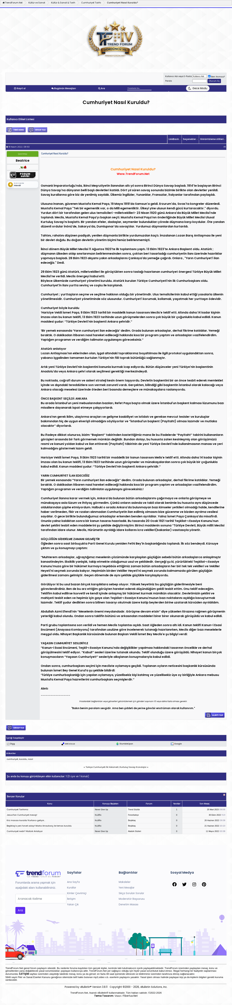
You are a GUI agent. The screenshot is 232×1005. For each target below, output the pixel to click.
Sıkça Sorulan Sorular (131, 893)
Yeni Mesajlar (126, 887)
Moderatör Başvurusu (132, 899)
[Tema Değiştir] (198, 88)
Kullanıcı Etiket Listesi (20, 119)
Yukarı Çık (73, 904)
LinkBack (174, 139)
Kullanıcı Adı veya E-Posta (178, 76)
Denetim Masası (128, 904)
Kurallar (71, 887)
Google (178, 743)
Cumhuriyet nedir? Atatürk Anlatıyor (25, 831)
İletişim (71, 899)
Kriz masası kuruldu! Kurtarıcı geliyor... (26, 820)
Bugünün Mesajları (65, 88)
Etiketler (11, 753)
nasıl (30, 759)
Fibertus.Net (130, 996)
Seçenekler (189, 139)
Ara (103, 88)
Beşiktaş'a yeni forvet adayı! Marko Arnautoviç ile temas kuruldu (39, 825)
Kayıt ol (21, 88)
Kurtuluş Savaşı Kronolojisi (133, 767)
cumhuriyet (12, 759)
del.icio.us (70, 743)
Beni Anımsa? (216, 76)
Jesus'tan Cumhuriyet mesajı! (22, 814)
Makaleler (124, 882)
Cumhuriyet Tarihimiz (17, 809)
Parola (168, 80)
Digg (12, 743)
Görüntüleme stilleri (211, 139)
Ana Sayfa (73, 882)
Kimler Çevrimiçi (76, 893)
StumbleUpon (126, 743)
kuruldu (23, 759)
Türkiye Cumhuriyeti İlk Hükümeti (102, 767)
